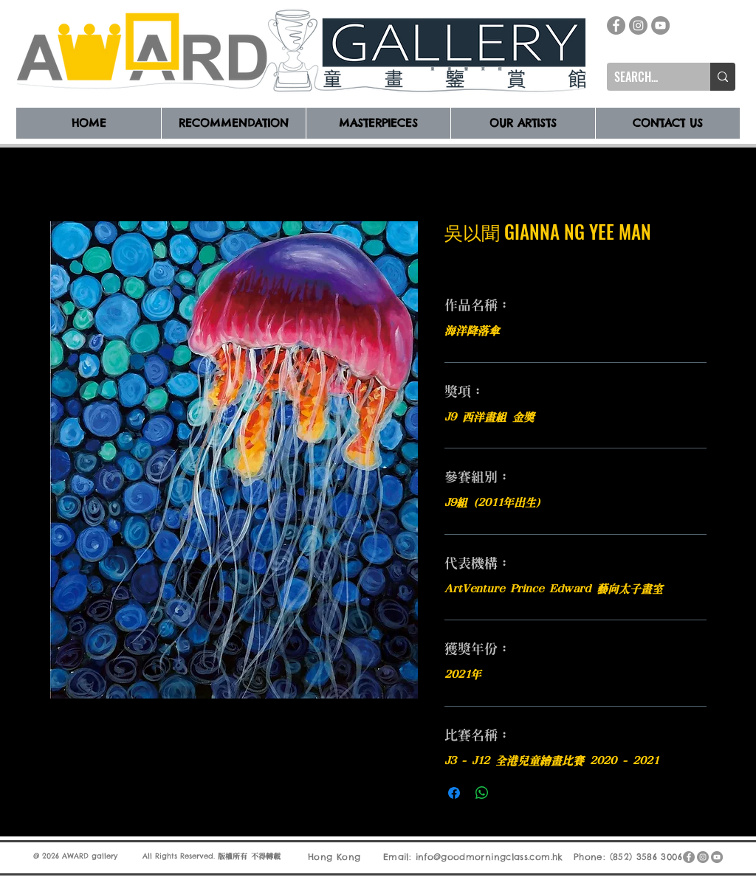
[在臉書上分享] (454, 793)
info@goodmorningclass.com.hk (489, 856)
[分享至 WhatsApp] (482, 793)
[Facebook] (616, 25)
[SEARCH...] (646, 77)
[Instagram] (638, 25)
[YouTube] (660, 25)
